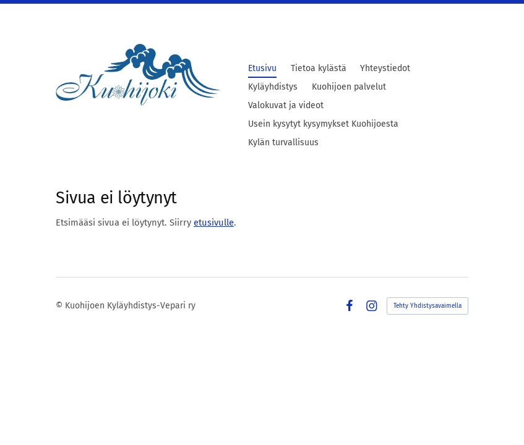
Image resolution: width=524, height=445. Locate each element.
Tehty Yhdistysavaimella (427, 306)
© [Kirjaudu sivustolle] (60, 305)
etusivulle (214, 222)
